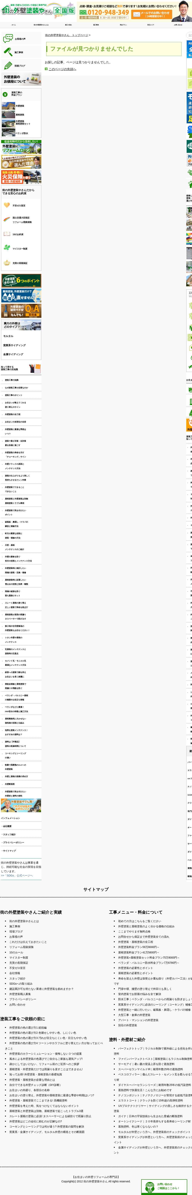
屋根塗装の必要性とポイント (135, 973)
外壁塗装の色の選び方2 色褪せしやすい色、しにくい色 (42, 1032)
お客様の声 (16, 936)
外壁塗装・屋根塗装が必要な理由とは (32, 1079)
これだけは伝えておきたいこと (28, 941)
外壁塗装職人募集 (20, 994)
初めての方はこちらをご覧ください (139, 921)
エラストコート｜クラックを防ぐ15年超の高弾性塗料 (150, 1100)
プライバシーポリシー (22, 999)
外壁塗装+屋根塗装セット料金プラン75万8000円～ (149, 957)
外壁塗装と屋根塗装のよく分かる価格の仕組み (146, 926)
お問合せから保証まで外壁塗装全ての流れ (143, 936)
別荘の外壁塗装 (127, 1025)
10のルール (16, 952)
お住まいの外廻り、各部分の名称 (29, 1090)
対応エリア (150, 25)
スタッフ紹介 (17, 978)
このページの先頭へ (62, 69)
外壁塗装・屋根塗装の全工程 (135, 941)
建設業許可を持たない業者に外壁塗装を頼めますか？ (41, 988)
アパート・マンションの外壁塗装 (138, 1020)
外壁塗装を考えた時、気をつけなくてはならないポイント (44, 1105)
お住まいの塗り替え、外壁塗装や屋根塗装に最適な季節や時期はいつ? (51, 1095)
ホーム (14, 25)
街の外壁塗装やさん (96, 1181)
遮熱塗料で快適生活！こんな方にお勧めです (145, 1090)
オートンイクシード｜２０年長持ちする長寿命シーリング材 (154, 1121)
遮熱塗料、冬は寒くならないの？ (138, 1126)
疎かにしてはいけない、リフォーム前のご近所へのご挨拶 (44, 1064)
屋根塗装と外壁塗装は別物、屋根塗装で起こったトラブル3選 (46, 1111)
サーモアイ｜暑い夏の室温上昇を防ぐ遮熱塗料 (146, 1064)
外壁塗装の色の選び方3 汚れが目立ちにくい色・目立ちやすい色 (48, 1037)
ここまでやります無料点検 (134, 931)
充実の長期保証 (18, 962)
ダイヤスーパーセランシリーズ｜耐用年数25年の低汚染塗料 (154, 1084)
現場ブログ (16, 931)
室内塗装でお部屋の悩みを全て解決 (139, 994)
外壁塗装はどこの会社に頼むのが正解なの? (35, 1121)
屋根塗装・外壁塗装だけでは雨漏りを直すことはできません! (46, 1069)
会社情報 (14, 973)
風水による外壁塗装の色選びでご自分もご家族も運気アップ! (46, 1058)
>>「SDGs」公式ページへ (17, 875)
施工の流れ (68, 25)
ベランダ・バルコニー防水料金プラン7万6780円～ (148, 962)
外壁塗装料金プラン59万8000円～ (138, 947)
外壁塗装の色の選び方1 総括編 (28, 1027)
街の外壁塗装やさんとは (41, 25)
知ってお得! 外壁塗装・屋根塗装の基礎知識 (35, 1074)
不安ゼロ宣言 (17, 967)
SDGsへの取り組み (21, 983)
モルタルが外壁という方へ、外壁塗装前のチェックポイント (154, 1131)
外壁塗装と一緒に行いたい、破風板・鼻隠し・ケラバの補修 (154, 1009)
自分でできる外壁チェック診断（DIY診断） (35, 1084)
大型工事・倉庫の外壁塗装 (134, 1014)
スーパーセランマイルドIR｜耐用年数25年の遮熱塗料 (150, 1069)
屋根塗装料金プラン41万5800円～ (138, 952)
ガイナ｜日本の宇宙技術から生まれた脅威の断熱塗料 (150, 1116)
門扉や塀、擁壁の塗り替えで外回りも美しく (145, 988)
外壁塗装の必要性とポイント (135, 967)
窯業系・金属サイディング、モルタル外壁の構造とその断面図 (47, 1131)
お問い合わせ (178, 25)
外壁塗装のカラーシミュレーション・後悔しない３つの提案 (45, 1053)
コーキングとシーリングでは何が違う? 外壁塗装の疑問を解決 (46, 1126)
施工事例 (96, 25)
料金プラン (123, 25)
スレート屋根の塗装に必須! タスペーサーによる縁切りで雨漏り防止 (50, 1116)
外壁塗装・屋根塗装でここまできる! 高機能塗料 (38, 1100)
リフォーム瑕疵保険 (21, 947)
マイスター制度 (18, 957)
